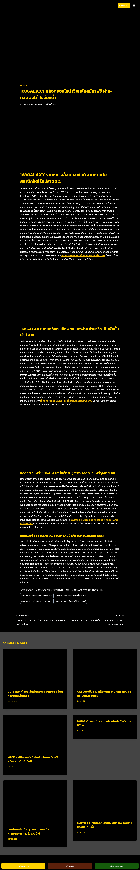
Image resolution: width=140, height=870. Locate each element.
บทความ (23, 85)
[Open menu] (134, 5)
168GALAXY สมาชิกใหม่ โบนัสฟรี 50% (36, 595)
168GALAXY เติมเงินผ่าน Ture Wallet (36, 601)
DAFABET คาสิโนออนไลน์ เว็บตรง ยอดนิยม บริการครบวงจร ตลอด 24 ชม (98, 620)
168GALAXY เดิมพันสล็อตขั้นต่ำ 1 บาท (71, 595)
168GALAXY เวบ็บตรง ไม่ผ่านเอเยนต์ (71, 601)
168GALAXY (27, 589)
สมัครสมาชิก (124, 5)
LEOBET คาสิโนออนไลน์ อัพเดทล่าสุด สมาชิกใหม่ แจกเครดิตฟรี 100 (42, 620)
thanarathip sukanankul (33, 104)
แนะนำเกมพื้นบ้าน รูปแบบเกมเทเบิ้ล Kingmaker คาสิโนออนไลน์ (28, 831)
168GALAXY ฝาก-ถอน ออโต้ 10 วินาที (87, 589)
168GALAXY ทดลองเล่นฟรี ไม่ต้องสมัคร (52, 589)
